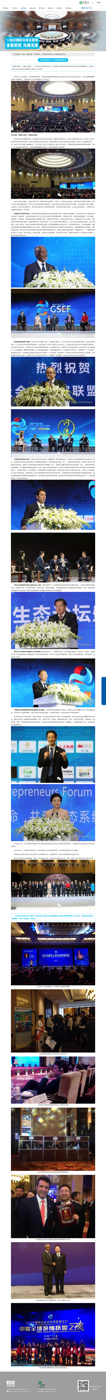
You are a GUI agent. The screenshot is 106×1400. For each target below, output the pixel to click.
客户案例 (42, 8)
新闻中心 (60, 8)
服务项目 (24, 8)
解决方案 (33, 8)
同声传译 (37, 54)
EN (93, 2)
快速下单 (51, 8)
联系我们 (69, 8)
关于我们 (15, 8)
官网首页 (6, 8)
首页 (23, 54)
